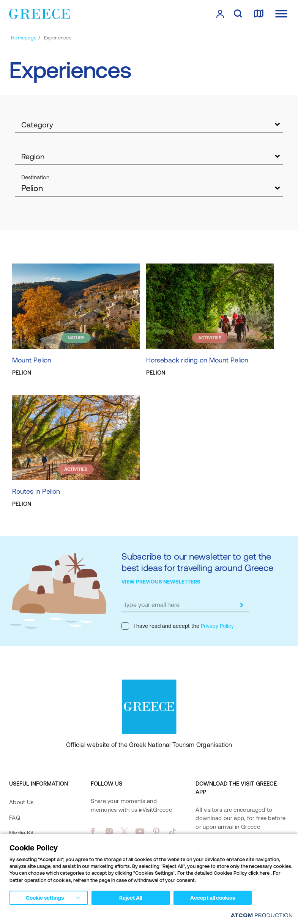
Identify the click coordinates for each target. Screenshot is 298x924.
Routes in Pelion (36, 491)
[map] (258, 14)
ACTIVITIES (210, 337)
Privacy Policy (216, 626)
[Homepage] (23, 38)
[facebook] (93, 831)
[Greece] (39, 13)
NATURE (76, 337)
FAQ (14, 817)
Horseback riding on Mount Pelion (197, 360)
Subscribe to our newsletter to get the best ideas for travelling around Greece (197, 562)
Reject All (130, 898)
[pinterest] (156, 831)
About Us (21, 802)
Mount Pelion (31, 360)
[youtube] (140, 831)
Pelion (32, 188)
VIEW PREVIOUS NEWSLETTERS (160, 582)
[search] (238, 14)
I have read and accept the (177, 626)
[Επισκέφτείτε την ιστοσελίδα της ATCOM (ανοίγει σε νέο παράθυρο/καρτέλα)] (261, 915)
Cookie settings (45, 898)
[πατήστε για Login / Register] (220, 14)
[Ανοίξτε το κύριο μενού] (281, 13)
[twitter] (124, 831)
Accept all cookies (212, 898)
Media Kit (21, 833)
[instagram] (109, 831)
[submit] (241, 605)
